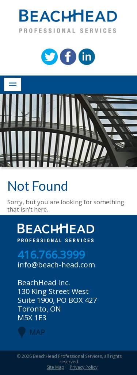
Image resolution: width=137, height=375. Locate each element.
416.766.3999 (51, 255)
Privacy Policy (84, 367)
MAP (37, 332)
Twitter (49, 57)
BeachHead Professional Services (67, 356)
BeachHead (68, 21)
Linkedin (87, 57)
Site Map (55, 367)
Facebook (68, 57)
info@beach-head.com (56, 265)
